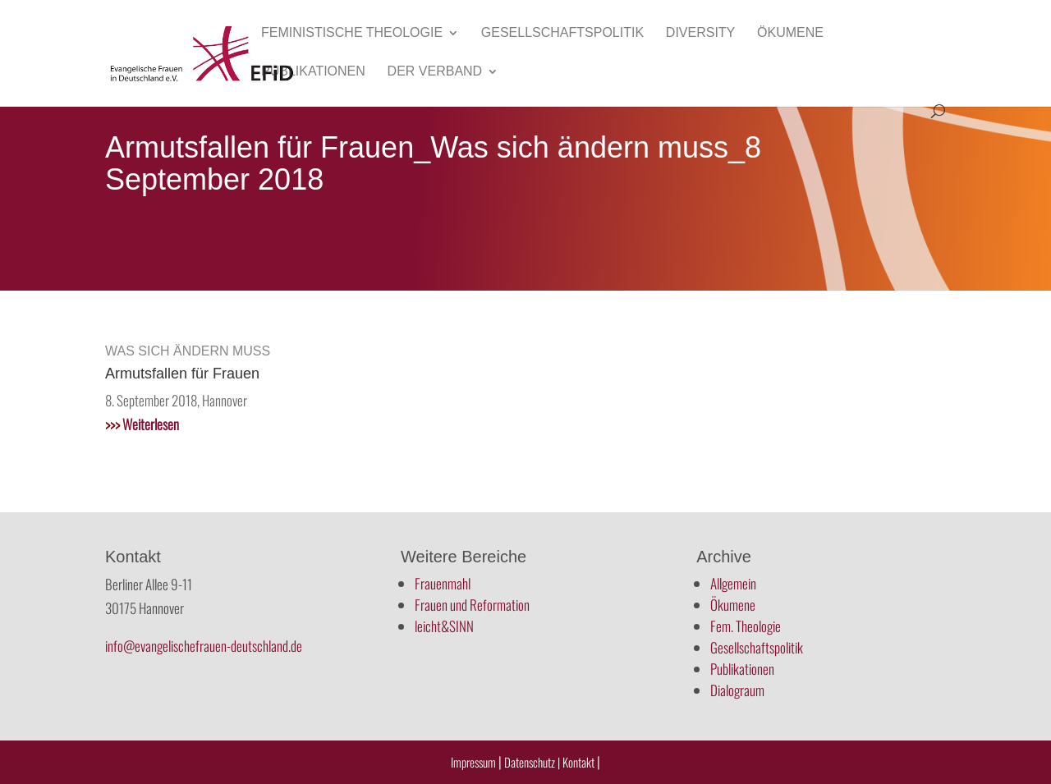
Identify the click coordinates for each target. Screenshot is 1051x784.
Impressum (473, 762)
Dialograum (737, 690)
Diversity (700, 33)
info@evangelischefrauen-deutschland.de (203, 645)
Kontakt (579, 762)
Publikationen (313, 72)
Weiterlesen (142, 424)
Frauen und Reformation (472, 604)
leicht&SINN (444, 626)
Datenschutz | (532, 762)
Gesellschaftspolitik (562, 33)
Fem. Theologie (745, 626)
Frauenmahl (442, 583)
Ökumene (790, 33)
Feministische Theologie (352, 33)
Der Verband (435, 72)
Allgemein (733, 583)
